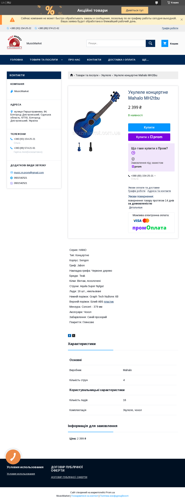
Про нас (74, 59)
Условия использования (21, 473)
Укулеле (106, 75)
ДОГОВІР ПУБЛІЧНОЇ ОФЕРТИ (69, 477)
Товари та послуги (44, 59)
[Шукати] (150, 43)
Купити (149, 127)
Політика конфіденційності (114, 496)
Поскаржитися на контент (84, 496)
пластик (109, 301)
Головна (16, 59)
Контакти (94, 59)
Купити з (149, 137)
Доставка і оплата (121, 59)
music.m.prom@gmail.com (29, 172)
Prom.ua (110, 492)
